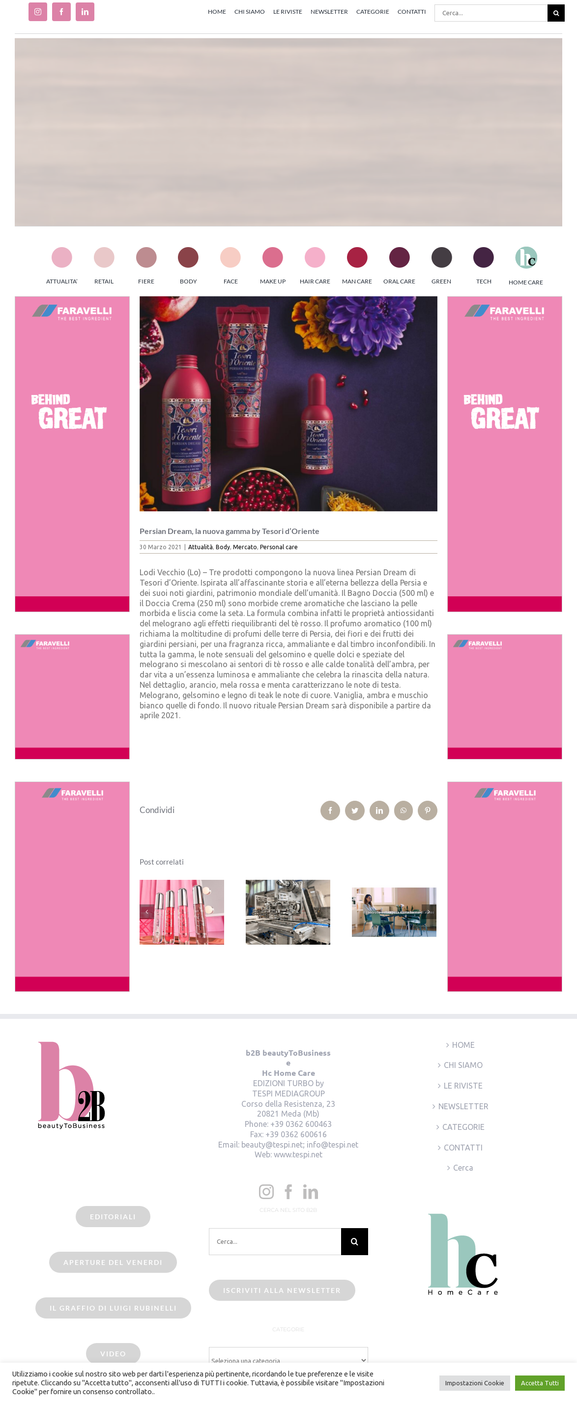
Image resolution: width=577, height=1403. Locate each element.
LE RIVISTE (463, 1085)
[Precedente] (147, 911)
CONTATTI (463, 1147)
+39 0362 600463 (301, 1124)
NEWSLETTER (463, 1106)
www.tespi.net (298, 1154)
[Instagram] (266, 1191)
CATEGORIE (463, 1126)
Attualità (200, 547)
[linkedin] (85, 11)
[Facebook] (288, 1191)
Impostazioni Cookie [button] (474, 1382)
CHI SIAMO (463, 1065)
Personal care (279, 547)
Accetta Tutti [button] (540, 1382)
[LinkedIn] (310, 1191)
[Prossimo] (429, 911)
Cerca (463, 1167)
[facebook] (61, 11)
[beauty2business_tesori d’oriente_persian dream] (288, 403)
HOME (463, 1044)
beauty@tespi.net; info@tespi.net (299, 1144)
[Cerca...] (491, 13)
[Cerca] (556, 13)
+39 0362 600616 (296, 1134)
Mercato (245, 547)
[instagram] (38, 11)
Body (223, 547)
